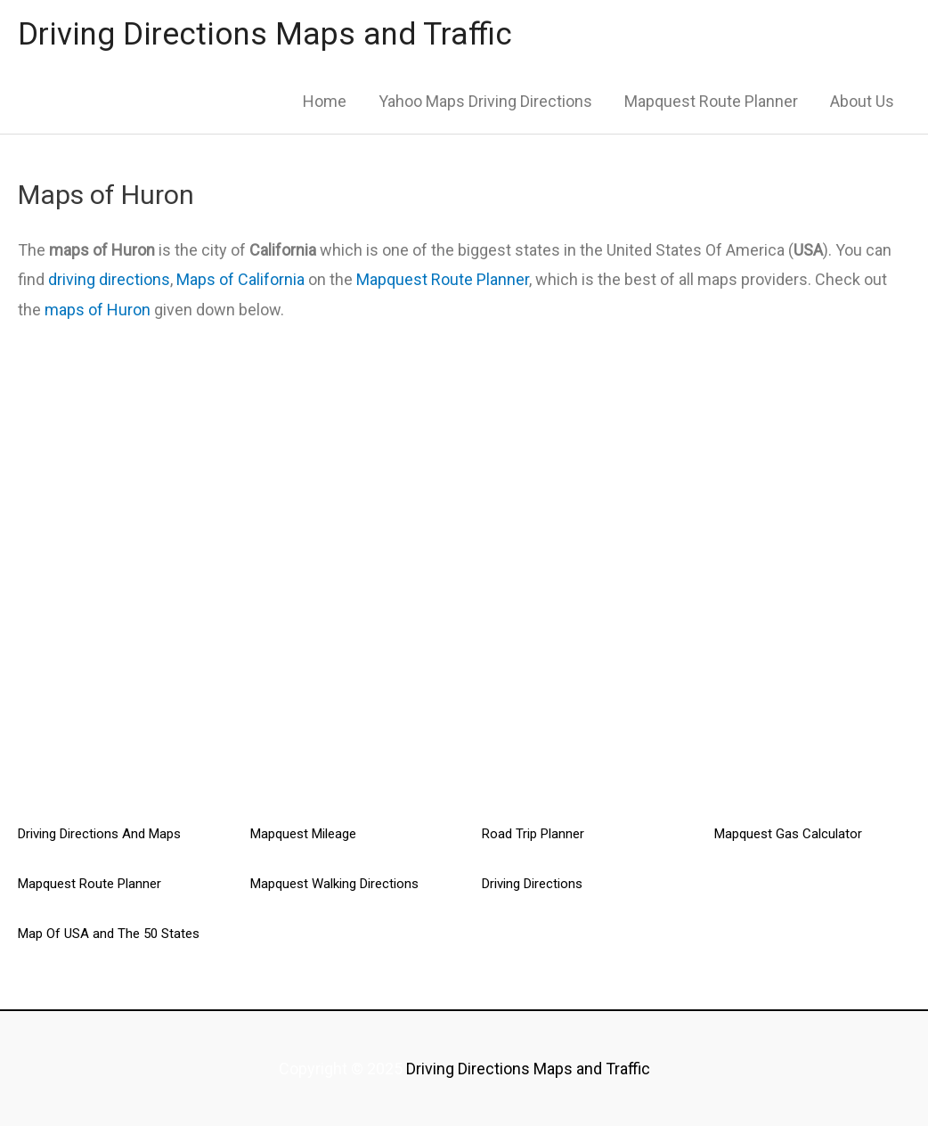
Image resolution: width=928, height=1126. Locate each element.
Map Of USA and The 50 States (108, 934)
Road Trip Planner (533, 834)
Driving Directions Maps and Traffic (265, 34)
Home (324, 101)
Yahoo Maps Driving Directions (485, 101)
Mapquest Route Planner (711, 101)
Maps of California (240, 279)
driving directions (109, 279)
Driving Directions (532, 884)
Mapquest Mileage (303, 834)
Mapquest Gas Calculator (788, 834)
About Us (862, 101)
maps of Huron (98, 309)
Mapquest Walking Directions (334, 884)
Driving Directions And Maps (99, 834)
